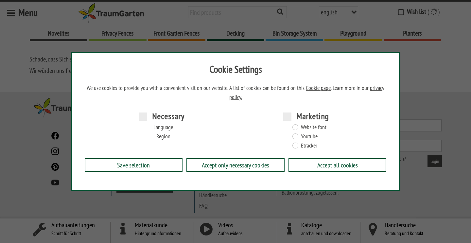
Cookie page (318, 88)
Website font (313, 127)
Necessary (168, 116)
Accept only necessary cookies (235, 165)
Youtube (309, 136)
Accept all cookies (337, 165)
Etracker (309, 145)
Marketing (312, 116)
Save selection (133, 165)
